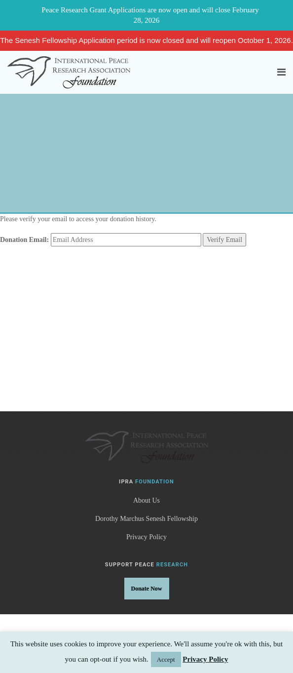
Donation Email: (24, 239)
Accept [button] (166, 659)
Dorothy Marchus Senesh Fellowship (146, 518)
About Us (146, 500)
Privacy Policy (146, 537)
